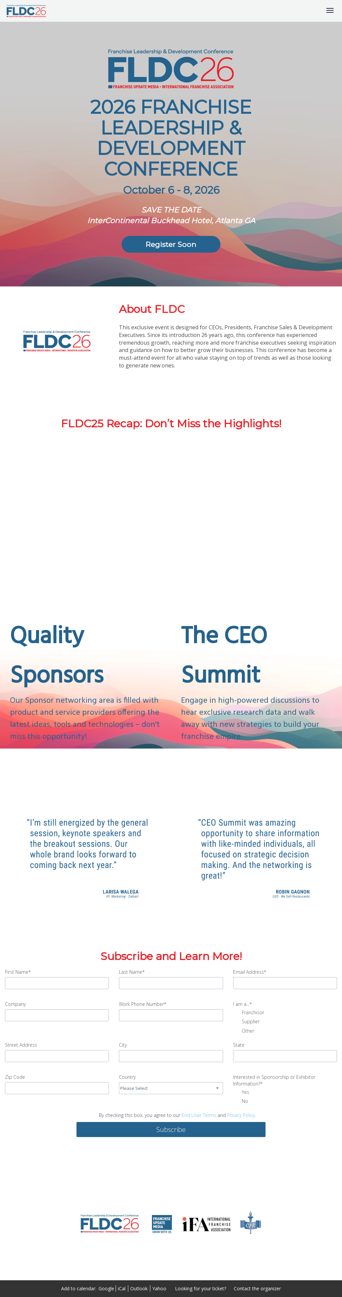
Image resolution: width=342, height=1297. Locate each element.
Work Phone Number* (142, 1004)
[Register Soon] (171, 244)
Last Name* (132, 972)
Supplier (246, 1022)
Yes (241, 1092)
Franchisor (248, 1013)
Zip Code (15, 1077)
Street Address (21, 1045)
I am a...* (242, 1004)
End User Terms (199, 1115)
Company (15, 1004)
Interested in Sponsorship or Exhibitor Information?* (274, 1080)
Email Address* (249, 972)
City (123, 1045)
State (238, 1045)
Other (243, 1031)
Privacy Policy (241, 1115)
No (240, 1101)
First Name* (18, 972)
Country (127, 1077)
